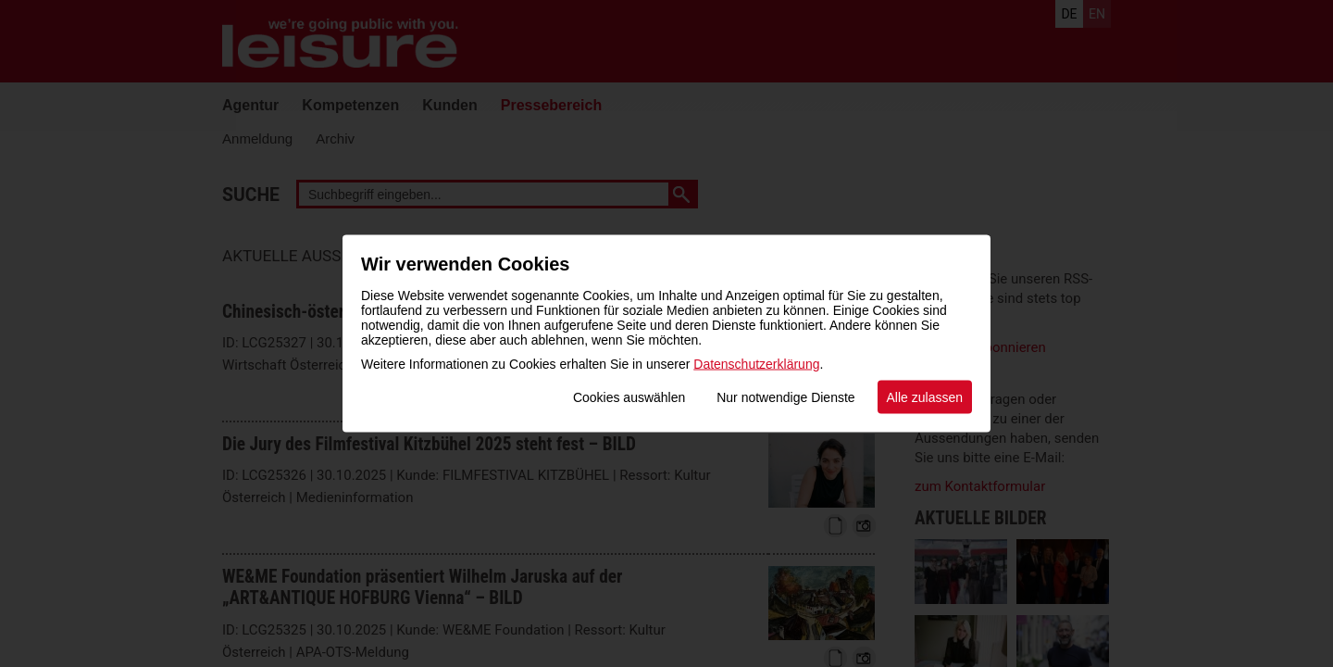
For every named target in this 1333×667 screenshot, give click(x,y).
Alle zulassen (925, 397)
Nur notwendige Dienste (785, 397)
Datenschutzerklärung (756, 364)
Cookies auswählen (629, 397)
